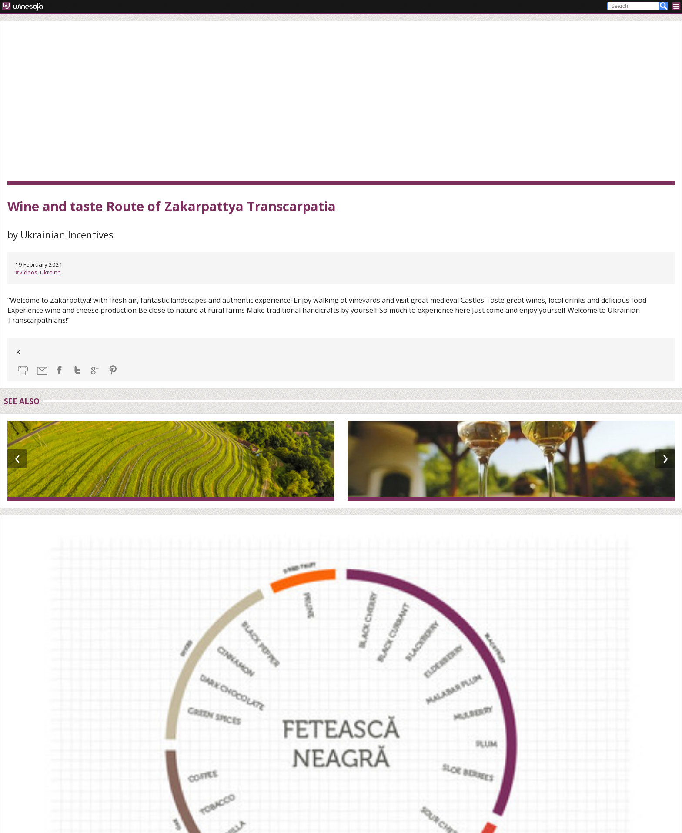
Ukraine (50, 272)
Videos (28, 272)
